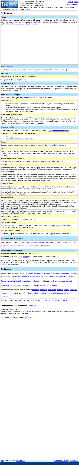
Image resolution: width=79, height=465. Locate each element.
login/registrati (73, 2)
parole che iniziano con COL (43, 300)
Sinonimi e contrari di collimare (15, 70)
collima (24, 273)
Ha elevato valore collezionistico (38, 246)
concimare (52, 290)
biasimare (65, 293)
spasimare (5, 296)
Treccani (23, 80)
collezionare (25, 285)
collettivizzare (15, 285)
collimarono (16, 277)
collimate (55, 145)
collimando (55, 22)
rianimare (44, 293)
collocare (44, 285)
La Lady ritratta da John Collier (65, 243)
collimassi (44, 277)
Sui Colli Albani (19, 246)
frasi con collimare (27, 98)
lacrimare (57, 293)
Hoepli (3, 80)
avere (14, 22)
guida (76, 4)
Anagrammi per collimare (58, 131)
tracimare (35, 290)
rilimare (4, 293)
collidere (28, 281)
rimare (50, 293)
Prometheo (20, 461)
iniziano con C (20, 300)
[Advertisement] (59, 336)
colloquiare (53, 285)
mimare (29, 293)
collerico (21, 281)
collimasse (25, 277)
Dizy (2, 461)
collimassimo (53, 277)
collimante (5, 24)
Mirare (25, 257)
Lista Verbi (5, 285)
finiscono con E (61, 300)
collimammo (38, 273)
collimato (37, 22)
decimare (43, 290)
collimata (54, 281)
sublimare (73, 290)
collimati (69, 281)
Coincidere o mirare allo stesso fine (19, 139)
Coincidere (10, 137)
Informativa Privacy (61, 461)
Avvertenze (74, 461)
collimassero (35, 277)
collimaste (63, 277)
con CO (29, 300)
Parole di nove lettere (9, 281)
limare (66, 290)
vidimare (60, 290)
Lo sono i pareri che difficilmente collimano (37, 243)
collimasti (71, 277)
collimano (57, 273)
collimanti (73, 273)
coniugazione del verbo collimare (26, 24)
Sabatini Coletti (13, 80)
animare (37, 293)
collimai (30, 273)
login (29, 317)
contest (70, 4)
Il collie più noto (7, 246)
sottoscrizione (34, 306)
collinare (62, 145)
